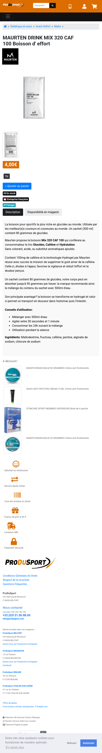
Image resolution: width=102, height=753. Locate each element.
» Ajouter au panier (17, 186)
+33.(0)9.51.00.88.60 (16, 615)
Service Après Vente (14, 481)
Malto (57, 26)
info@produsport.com (13, 619)
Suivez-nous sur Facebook (14, 644)
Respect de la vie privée (16, 579)
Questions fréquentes (15, 584)
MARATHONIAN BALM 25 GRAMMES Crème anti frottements (57, 438)
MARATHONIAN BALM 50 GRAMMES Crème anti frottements (57, 368)
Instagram (33, 644)
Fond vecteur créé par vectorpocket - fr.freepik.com (25, 706)
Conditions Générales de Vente (20, 575)
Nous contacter (13, 607)
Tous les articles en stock (17, 497)
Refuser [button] (72, 743)
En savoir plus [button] (15, 747)
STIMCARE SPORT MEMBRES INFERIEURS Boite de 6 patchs (57, 408)
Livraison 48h (11, 528)
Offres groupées (10, 703)
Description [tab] (13, 212)
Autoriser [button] (88, 743)
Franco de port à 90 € (15, 512)
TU (6, 176)
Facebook (7, 665)
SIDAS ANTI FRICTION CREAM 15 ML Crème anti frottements (57, 388)
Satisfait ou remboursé (16, 466)
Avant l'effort (43, 26)
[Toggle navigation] (8, 16)
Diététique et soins (21, 26)
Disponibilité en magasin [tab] (43, 212)
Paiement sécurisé (13, 543)
